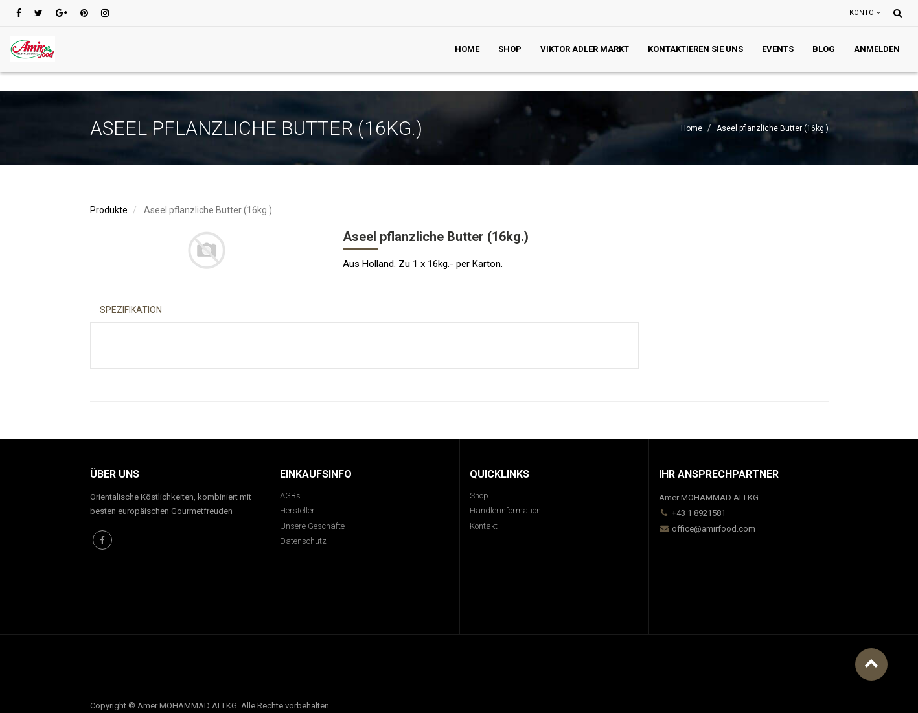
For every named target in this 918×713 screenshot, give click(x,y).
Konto (864, 12)
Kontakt (484, 526)
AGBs (290, 495)
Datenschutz (303, 541)
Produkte (109, 210)
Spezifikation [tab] (131, 310)
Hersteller (297, 510)
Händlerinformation (505, 510)
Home (691, 128)
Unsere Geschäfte (312, 526)
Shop (479, 495)
